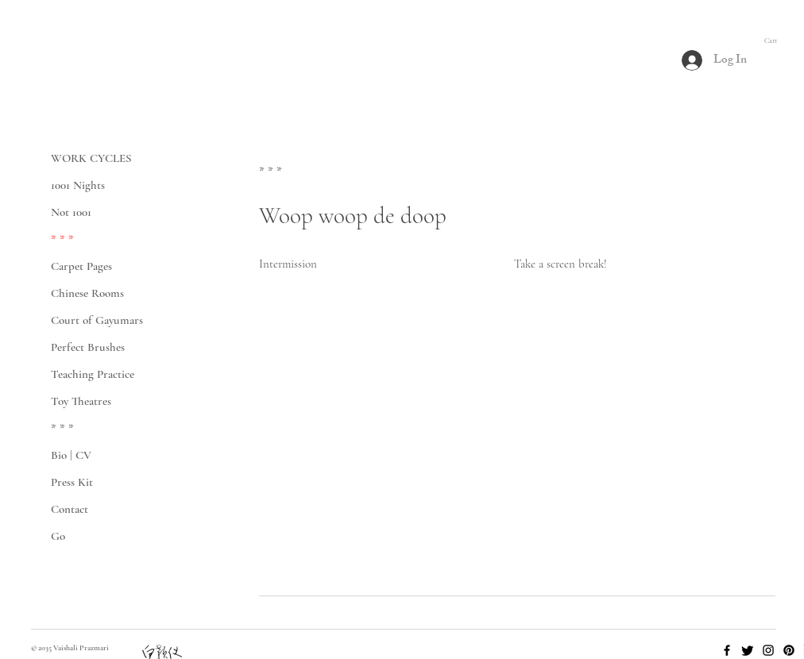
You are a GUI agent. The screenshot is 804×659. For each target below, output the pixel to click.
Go (58, 536)
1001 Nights (78, 185)
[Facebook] (727, 650)
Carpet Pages (81, 266)
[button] (777, 40)
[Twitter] (747, 650)
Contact (69, 509)
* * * (62, 239)
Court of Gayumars (97, 320)
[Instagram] (768, 650)
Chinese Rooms (87, 293)
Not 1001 (71, 212)
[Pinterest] (789, 650)
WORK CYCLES (91, 158)
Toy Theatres (81, 401)
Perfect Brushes (88, 347)
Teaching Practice (92, 374)
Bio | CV (71, 455)
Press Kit (72, 482)
